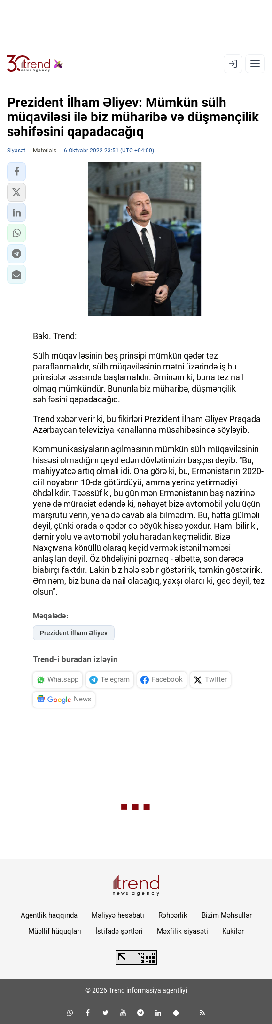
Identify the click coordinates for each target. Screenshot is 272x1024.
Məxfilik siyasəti (182, 931)
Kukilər (233, 931)
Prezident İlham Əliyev (74, 633)
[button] (16, 172)
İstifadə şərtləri (119, 931)
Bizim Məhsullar (227, 915)
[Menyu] (255, 63)
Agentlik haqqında (49, 915)
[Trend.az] (35, 63)
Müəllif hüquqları (54, 931)
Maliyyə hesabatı (118, 915)
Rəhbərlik (172, 915)
